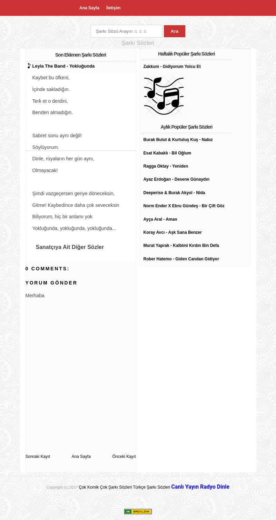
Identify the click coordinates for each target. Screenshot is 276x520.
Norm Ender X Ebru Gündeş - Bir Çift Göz (184, 205)
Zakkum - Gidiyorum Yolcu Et (172, 66)
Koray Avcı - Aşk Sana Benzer (173, 232)
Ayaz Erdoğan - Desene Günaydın (177, 179)
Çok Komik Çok (93, 487)
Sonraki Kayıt (38, 456)
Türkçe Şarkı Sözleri (151, 487)
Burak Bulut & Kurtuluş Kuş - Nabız (178, 139)
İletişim (113, 8)
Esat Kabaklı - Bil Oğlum (167, 153)
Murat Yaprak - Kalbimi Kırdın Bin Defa (181, 245)
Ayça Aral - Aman (160, 219)
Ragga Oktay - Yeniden (166, 166)
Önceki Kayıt (124, 456)
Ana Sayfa (89, 8)
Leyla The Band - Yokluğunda (63, 66)
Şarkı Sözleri (120, 487)
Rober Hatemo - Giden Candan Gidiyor (181, 259)
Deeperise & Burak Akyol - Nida (174, 192)
